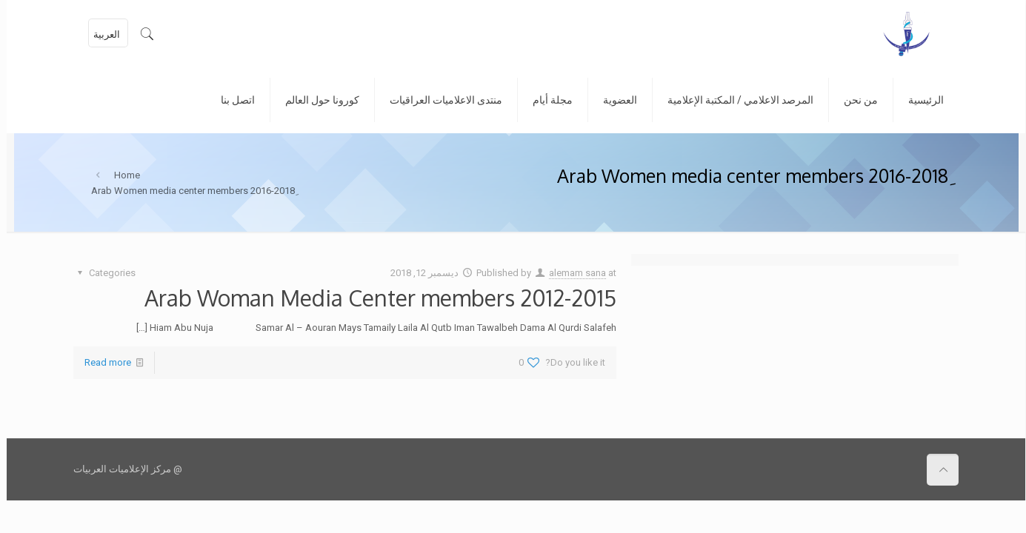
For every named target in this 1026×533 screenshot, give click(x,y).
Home (120, 175)
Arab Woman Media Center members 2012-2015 (374, 298)
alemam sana (570, 272)
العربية (100, 34)
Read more (101, 362)
